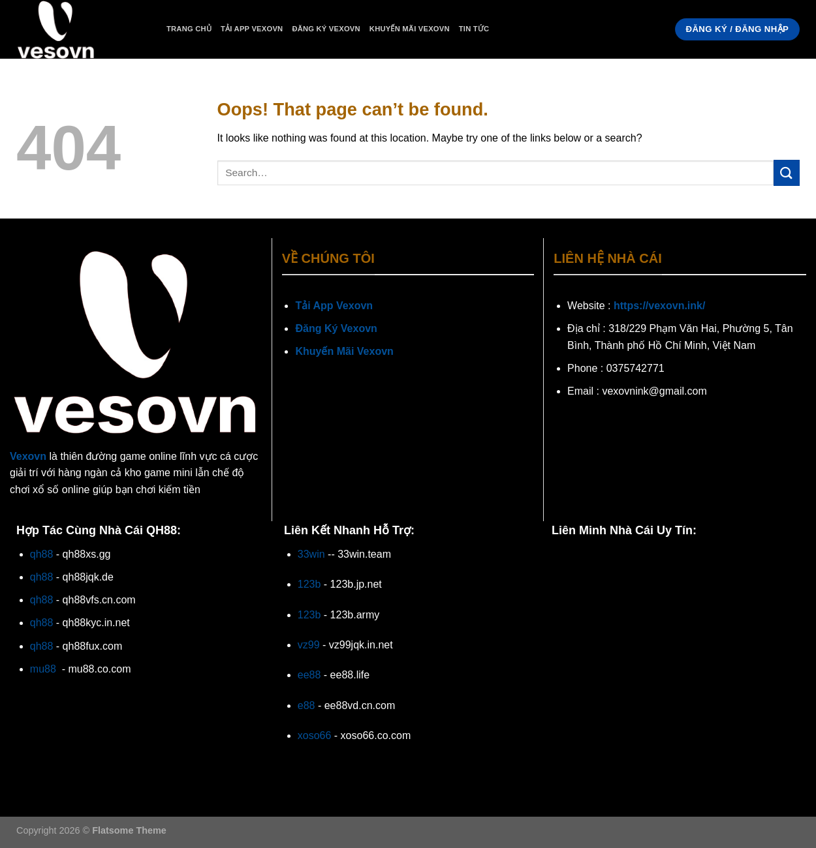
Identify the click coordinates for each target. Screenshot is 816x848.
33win (311, 554)
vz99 (309, 644)
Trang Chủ (189, 29)
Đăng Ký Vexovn (326, 29)
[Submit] (787, 172)
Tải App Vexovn (252, 29)
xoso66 (315, 735)
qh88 (42, 554)
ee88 (309, 674)
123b (309, 584)
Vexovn (28, 456)
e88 (306, 705)
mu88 (43, 668)
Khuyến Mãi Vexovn (409, 29)
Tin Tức (474, 29)
